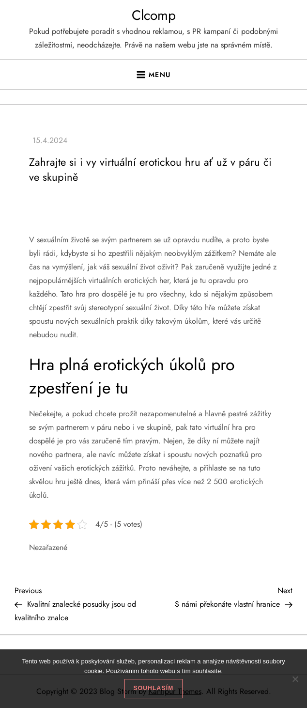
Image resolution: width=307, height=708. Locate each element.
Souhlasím (154, 688)
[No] (295, 679)
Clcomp (154, 15)
